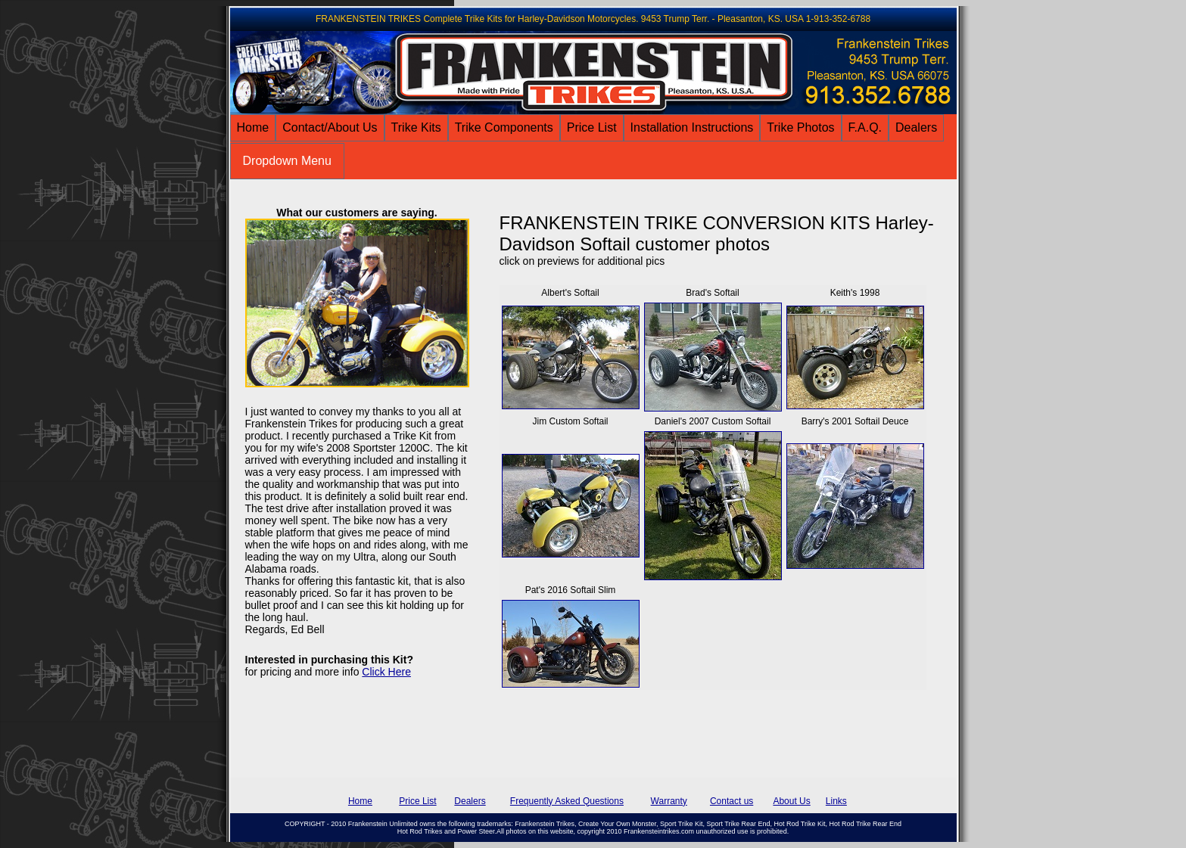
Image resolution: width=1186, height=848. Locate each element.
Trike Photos (800, 127)
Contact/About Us (329, 127)
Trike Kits (416, 127)
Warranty (669, 801)
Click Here (386, 672)
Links (836, 801)
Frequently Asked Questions (567, 801)
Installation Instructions (692, 127)
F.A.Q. (865, 127)
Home (253, 127)
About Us (791, 801)
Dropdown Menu (287, 160)
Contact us (731, 801)
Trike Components (504, 127)
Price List (592, 127)
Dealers (916, 127)
